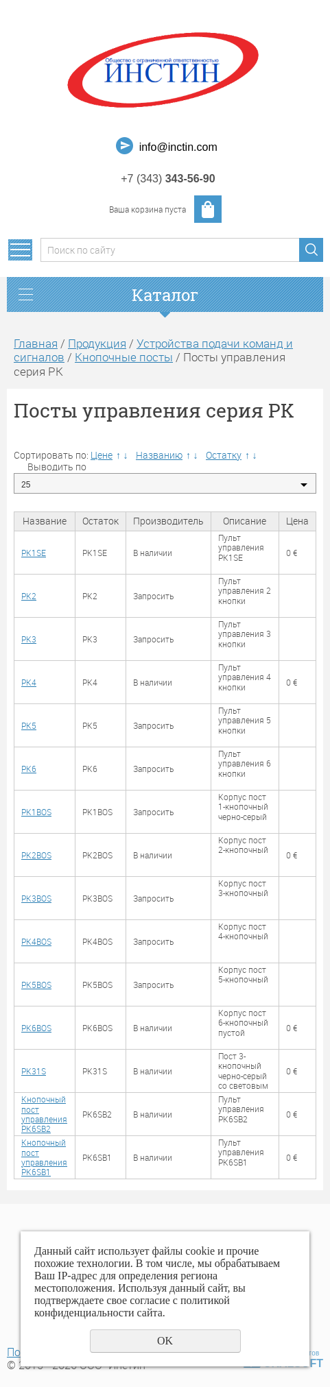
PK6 (28, 768)
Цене (102, 454)
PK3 (28, 639)
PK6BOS (36, 1027)
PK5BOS (36, 984)
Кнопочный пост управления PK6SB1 (44, 1157)
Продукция (97, 343)
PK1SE (33, 552)
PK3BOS (36, 898)
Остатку (223, 454)
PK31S (33, 1070)
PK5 (28, 725)
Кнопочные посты (124, 357)
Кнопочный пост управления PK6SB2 (44, 1114)
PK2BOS (36, 854)
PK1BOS (36, 811)
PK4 (28, 682)
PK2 (28, 595)
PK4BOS (36, 941)
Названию (159, 454)
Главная (36, 343)
